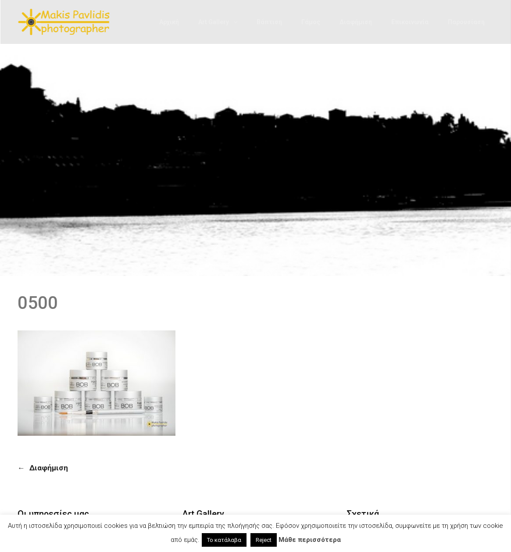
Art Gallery (213, 21)
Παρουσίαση (466, 21)
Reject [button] (264, 540)
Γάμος (310, 21)
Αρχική (169, 21)
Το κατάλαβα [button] (224, 540)
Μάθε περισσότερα (310, 540)
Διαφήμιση (355, 21)
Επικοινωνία (410, 21)
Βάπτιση (269, 21)
